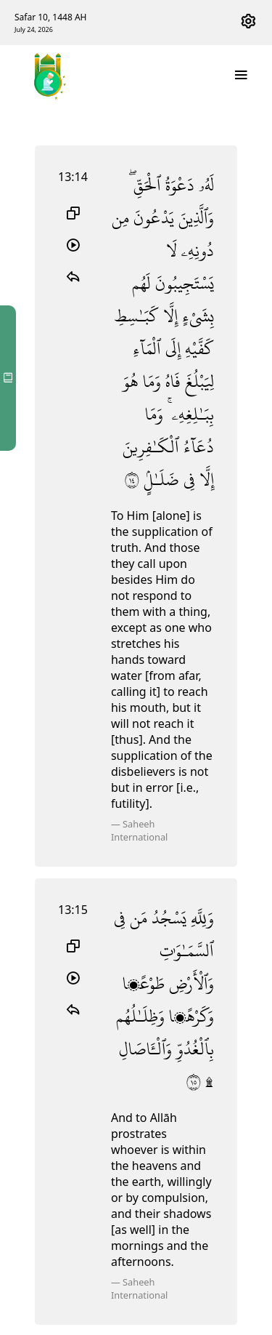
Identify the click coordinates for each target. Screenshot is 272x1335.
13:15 (73, 910)
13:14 (73, 177)
